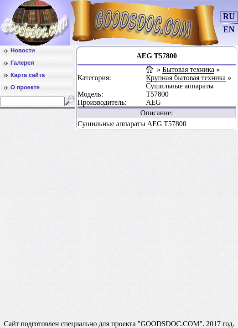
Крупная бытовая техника (186, 78)
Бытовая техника (188, 69)
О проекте (25, 87)
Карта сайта (27, 75)
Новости (22, 50)
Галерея (22, 62)
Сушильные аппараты (179, 86)
